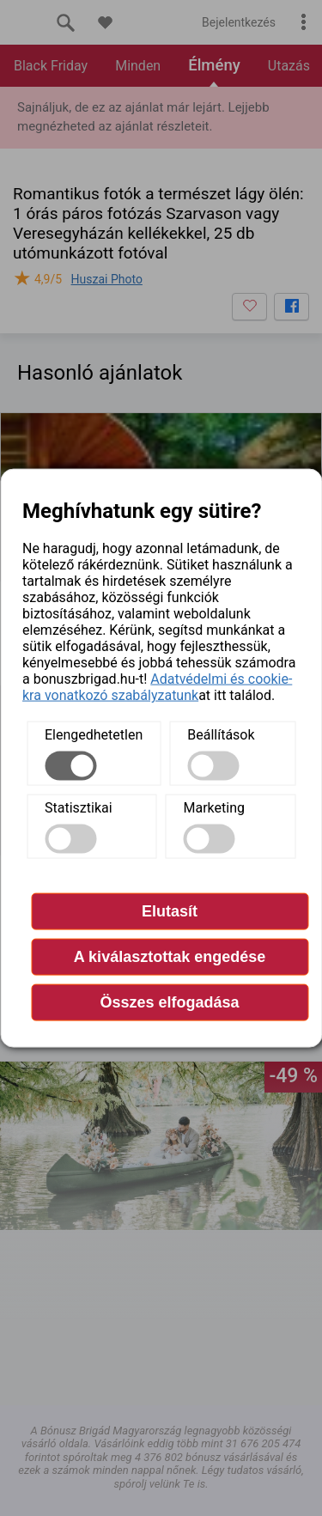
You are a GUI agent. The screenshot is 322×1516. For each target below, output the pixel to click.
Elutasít (169, 911)
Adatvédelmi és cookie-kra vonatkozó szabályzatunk (157, 687)
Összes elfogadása (169, 1002)
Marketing (214, 808)
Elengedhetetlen (94, 735)
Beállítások (220, 735)
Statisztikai (78, 808)
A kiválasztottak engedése (169, 956)
